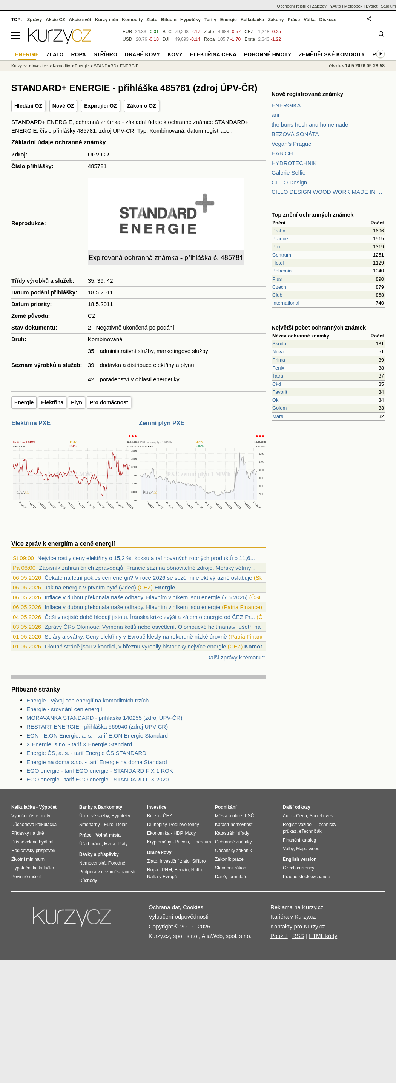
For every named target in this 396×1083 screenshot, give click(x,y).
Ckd (276, 384)
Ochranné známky (233, 842)
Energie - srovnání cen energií (64, 709)
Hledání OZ (28, 106)
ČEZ (248, 31)
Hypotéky (190, 19)
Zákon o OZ (141, 106)
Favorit (279, 392)
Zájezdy (319, 6)
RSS (298, 936)
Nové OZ (63, 106)
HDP (178, 833)
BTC (167, 31)
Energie (24, 402)
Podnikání (225, 807)
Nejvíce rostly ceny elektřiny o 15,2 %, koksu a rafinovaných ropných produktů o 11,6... (146, 558)
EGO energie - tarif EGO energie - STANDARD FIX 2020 (97, 779)
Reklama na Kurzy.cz (297, 907)
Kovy (175, 54)
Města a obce (228, 815)
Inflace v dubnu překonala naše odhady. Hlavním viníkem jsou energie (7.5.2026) (146, 597)
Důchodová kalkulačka (34, 824)
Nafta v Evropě (162, 876)
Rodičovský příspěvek (33, 850)
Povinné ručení (26, 876)
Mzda (109, 843)
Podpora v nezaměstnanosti (107, 871)
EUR (127, 31)
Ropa (209, 39)
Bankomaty (110, 807)
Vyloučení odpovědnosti (179, 916)
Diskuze (327, 19)
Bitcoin (169, 19)
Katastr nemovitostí (234, 824)
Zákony (276, 19)
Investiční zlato (174, 861)
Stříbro (105, 54)
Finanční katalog (299, 840)
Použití (279, 936)
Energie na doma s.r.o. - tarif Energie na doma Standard (96, 762)
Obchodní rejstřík (293, 6)
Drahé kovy (142, 54)
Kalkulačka (252, 19)
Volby (288, 848)
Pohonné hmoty (267, 54)
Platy (123, 843)
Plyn (76, 402)
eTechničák (310, 831)
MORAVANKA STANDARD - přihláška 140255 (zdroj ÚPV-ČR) (104, 718)
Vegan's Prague (291, 144)
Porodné (116, 863)
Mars (277, 416)
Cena (301, 815)
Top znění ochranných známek (312, 214)
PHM (167, 870)
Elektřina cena (213, 54)
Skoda (279, 344)
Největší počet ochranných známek (319, 327)
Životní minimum (28, 859)
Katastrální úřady (232, 833)
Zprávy (34, 19)
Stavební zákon (230, 868)
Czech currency (298, 868)
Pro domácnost (109, 402)
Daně (220, 876)
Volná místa (107, 835)
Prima (278, 360)
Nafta (196, 870)
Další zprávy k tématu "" (236, 657)
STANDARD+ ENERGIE (116, 65)
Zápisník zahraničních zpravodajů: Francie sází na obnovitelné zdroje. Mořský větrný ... (148, 568)
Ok (275, 400)
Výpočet (48, 807)
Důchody (88, 880)
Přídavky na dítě (27, 833)
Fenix (278, 368)
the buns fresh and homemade (310, 124)
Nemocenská (92, 863)
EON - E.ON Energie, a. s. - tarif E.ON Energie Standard (97, 735)
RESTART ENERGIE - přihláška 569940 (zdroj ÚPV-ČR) (97, 726)
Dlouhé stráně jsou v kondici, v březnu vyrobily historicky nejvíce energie (135, 646)
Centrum (281, 255)
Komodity (257, 646)
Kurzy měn (106, 19)
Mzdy (190, 833)
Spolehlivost (322, 815)
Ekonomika (158, 833)
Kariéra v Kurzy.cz (293, 916)
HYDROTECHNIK (294, 163)
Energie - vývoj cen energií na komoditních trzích (87, 700)
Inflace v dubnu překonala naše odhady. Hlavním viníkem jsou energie (132, 607)
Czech (279, 287)
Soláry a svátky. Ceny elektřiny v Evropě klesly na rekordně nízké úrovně (136, 636)
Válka (309, 19)
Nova (278, 351)
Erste (249, 39)
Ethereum (201, 842)
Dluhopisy (157, 824)
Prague (280, 238)
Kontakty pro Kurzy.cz (297, 926)
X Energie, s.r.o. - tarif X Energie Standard (79, 744)
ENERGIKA (286, 105)
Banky (86, 807)
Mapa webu (307, 848)
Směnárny (89, 824)
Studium (388, 6)
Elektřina (52, 402)
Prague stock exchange (306, 876)
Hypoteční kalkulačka (32, 868)
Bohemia (282, 271)
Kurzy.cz (19, 65)
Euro (108, 824)
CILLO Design (289, 182)
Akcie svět (80, 19)
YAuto (335, 6)
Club (277, 295)
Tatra (277, 376)
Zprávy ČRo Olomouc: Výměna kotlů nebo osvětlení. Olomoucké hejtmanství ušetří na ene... (160, 626)
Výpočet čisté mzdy (30, 815)
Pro (276, 246)
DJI (166, 39)
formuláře (237, 876)
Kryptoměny (159, 842)
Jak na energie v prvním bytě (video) (90, 587)
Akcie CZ (55, 19)
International (285, 303)
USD (127, 39)
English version (299, 859)
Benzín (182, 870)
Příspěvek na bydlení (32, 842)
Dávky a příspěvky (99, 854)
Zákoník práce (229, 859)
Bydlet (372, 6)
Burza (153, 815)
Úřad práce (90, 843)
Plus (277, 279)
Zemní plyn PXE (161, 423)
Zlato (209, 31)
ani (275, 114)
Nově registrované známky (307, 94)
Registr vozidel (298, 824)
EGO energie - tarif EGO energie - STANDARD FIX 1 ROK (99, 770)
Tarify (210, 19)
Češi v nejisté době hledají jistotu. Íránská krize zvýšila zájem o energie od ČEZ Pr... (150, 617)
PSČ (249, 815)
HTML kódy (323, 936)
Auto (287, 815)
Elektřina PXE (31, 423)
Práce (294, 19)
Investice (40, 65)
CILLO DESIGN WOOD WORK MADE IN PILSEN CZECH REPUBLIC (328, 192)
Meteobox (353, 6)
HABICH (282, 153)
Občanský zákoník (233, 850)
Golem (279, 408)
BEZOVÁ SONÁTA (295, 134)
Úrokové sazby (94, 815)
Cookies (193, 907)
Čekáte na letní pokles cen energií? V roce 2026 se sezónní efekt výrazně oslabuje (148, 577)
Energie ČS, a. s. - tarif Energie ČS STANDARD (86, 753)
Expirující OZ (100, 106)
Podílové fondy (184, 824)
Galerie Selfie (288, 172)
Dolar (121, 824)
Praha (278, 231)
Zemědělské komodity (332, 54)
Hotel (278, 263)
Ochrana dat (164, 907)
